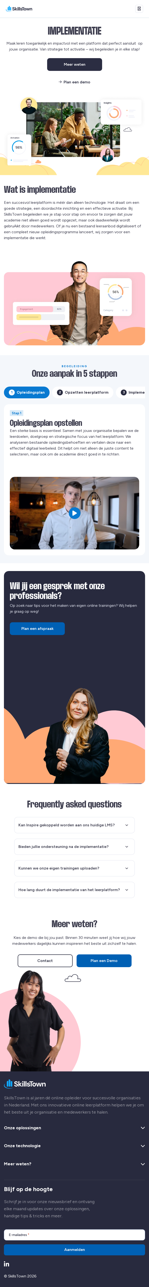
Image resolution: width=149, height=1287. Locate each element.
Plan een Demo (104, 960)
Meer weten (83, 65)
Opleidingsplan (27, 392)
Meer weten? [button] (74, 1164)
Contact (45, 960)
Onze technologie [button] (74, 1146)
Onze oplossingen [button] (74, 1128)
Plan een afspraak (37, 628)
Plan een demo (74, 82)
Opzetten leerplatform (82, 392)
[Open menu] (139, 9)
